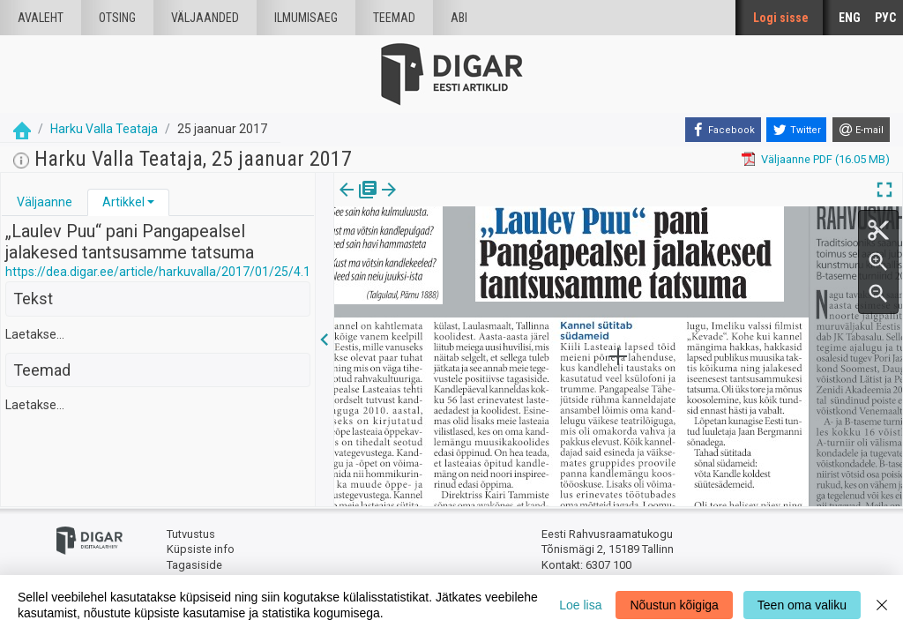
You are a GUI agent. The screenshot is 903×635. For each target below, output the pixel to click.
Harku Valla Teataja (104, 129)
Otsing (117, 18)
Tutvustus (191, 534)
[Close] (881, 605)
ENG (850, 18)
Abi (459, 18)
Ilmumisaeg (306, 18)
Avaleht (40, 18)
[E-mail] (861, 129)
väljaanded (205, 18)
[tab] (44, 202)
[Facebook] (723, 129)
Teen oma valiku (802, 605)
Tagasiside (194, 565)
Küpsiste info (201, 549)
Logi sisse (781, 18)
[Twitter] (796, 129)
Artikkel (123, 202)
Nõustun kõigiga (674, 605)
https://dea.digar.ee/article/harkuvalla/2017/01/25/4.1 (157, 272)
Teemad (394, 18)
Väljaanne (44, 202)
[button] (151, 202)
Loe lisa (580, 605)
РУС (885, 18)
